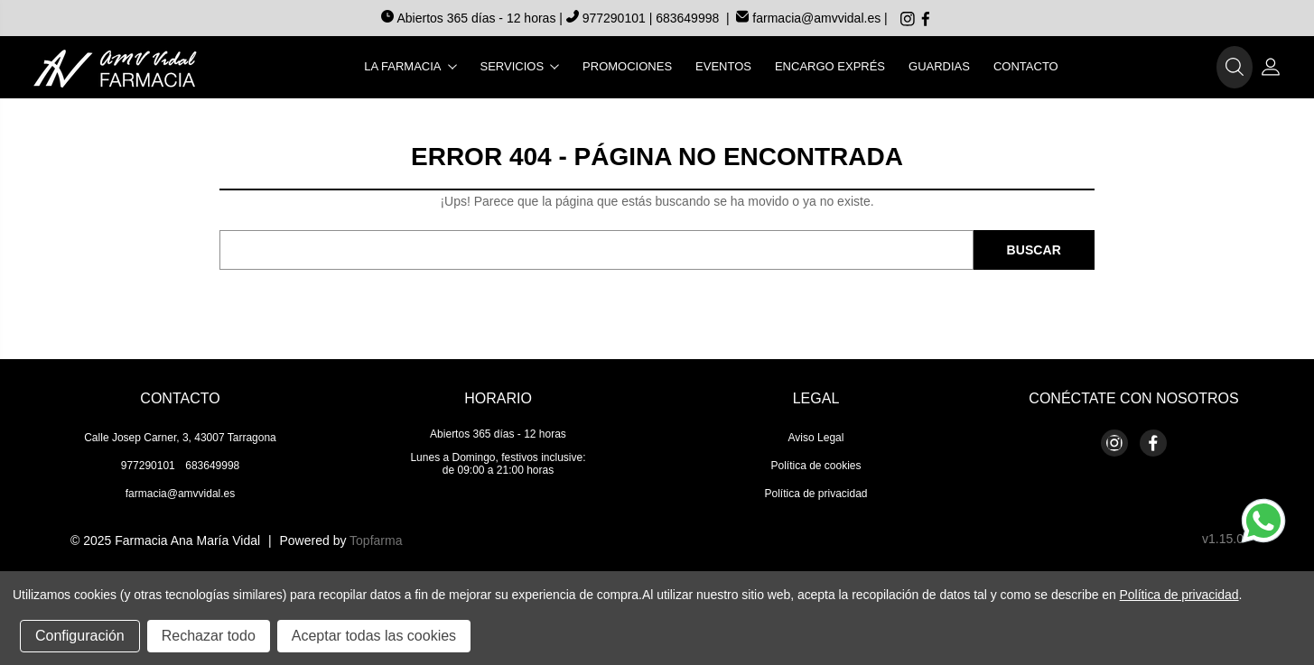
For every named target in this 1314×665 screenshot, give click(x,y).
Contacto (1025, 66)
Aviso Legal (816, 437)
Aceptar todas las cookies (374, 635)
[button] (1234, 68)
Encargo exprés (830, 66)
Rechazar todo (209, 635)
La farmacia (410, 66)
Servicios (520, 66)
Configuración (80, 635)
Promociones (627, 66)
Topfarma (375, 540)
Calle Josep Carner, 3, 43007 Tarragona (180, 437)
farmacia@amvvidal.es (808, 18)
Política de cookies (815, 465)
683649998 (687, 18)
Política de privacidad (815, 493)
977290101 (607, 18)
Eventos (723, 66)
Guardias (939, 66)
